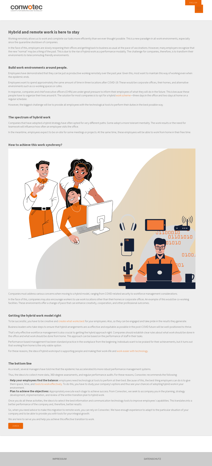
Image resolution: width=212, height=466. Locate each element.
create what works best (71, 321)
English (193, 2)
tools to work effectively (48, 384)
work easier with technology (132, 351)
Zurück (15, 426)
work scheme (123, 95)
